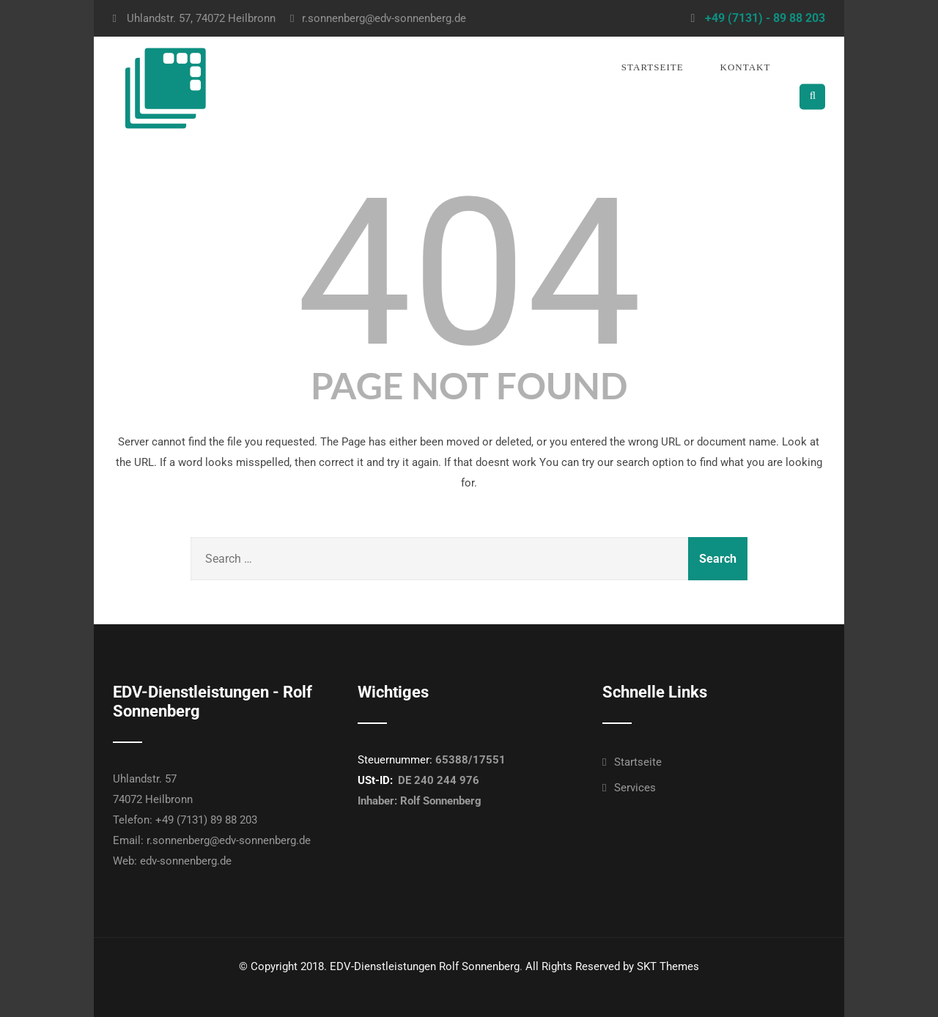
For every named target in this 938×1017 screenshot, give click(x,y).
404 (468, 273)
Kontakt (745, 67)
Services (635, 787)
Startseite (652, 67)
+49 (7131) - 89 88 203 (765, 18)
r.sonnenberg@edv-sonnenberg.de (377, 18)
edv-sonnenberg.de (186, 861)
